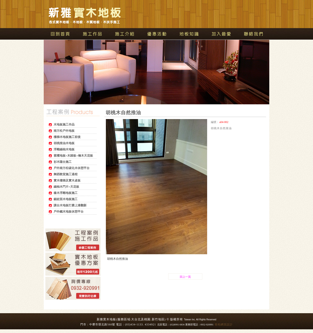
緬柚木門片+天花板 (66, 186)
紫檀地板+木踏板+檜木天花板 (73, 155)
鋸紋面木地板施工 (66, 199)
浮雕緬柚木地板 (64, 149)
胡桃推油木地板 (64, 143)
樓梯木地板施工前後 (67, 137)
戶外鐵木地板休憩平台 (69, 211)
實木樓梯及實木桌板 (67, 180)
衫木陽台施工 (63, 162)
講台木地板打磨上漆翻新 (70, 205)
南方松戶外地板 (64, 130)
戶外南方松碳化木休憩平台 (72, 168)
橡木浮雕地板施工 (66, 193)
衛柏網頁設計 (224, 324)
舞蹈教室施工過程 (66, 174)
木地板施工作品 (64, 124)
